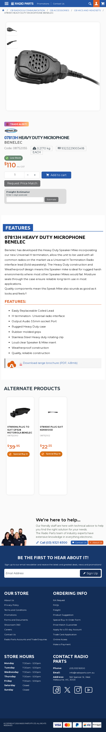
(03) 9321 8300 (77, 668)
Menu (7, 5)
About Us (97, 542)
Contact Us (80, 542)
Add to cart (58, 175)
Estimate (51, 199)
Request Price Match (22, 183)
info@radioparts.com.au (81, 672)
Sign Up (92, 573)
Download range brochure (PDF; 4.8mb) (50, 363)
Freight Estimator (18, 192)
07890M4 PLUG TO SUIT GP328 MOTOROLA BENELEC (19, 429)
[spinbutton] (15, 175)
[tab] (18, 227)
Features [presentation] (18, 227)
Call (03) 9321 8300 (53, 542)
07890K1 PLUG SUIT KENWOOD (51, 428)
